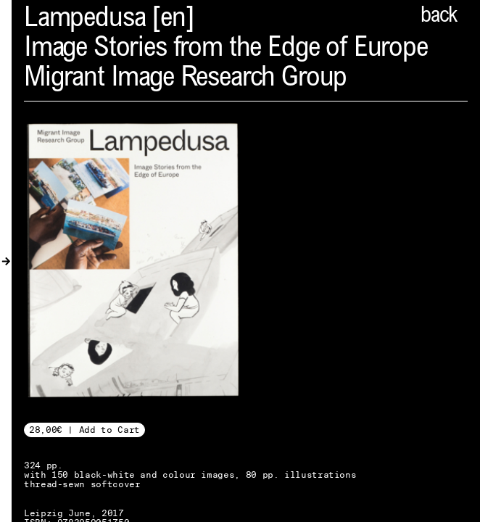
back (439, 17)
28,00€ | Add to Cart (84, 429)
